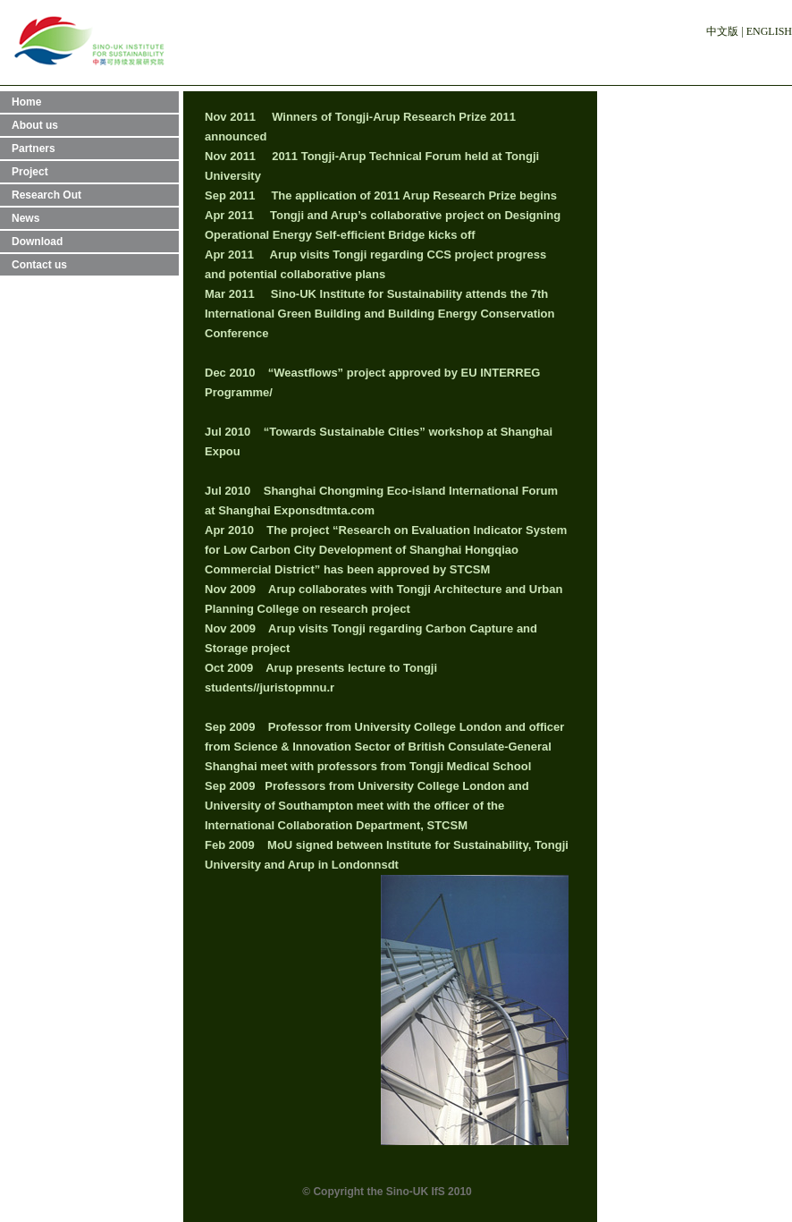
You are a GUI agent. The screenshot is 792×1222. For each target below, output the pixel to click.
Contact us (39, 265)
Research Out (46, 195)
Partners (33, 148)
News (25, 218)
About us (35, 125)
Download (37, 241)
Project (30, 171)
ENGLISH (769, 31)
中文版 (722, 31)
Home (26, 102)
